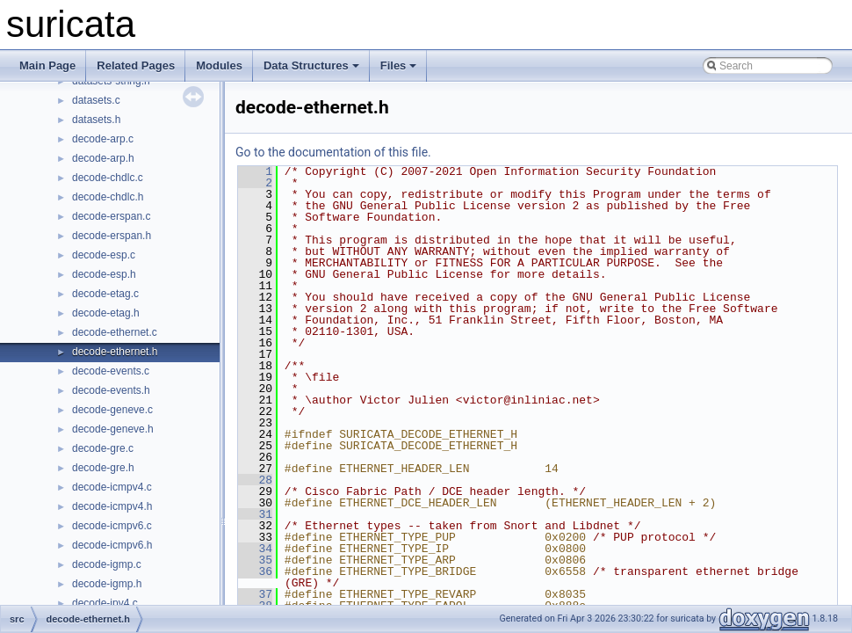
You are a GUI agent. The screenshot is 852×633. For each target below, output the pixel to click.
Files (398, 65)
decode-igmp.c (106, 564)
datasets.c (96, 100)
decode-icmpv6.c (112, 526)
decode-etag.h (106, 313)
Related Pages (136, 65)
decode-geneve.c (112, 410)
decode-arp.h (103, 158)
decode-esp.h (104, 274)
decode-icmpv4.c (112, 487)
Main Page (47, 65)
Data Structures (311, 65)
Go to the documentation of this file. (333, 152)
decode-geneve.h (113, 429)
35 (255, 560)
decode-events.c (110, 371)
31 (255, 514)
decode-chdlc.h (107, 197)
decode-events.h (111, 390)
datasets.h (96, 119)
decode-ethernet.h (114, 352)
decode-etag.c (105, 293)
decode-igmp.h (106, 584)
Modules (219, 65)
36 (255, 571)
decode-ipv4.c (105, 603)
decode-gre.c (103, 448)
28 (255, 480)
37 (255, 594)
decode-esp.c (103, 255)
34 (255, 549)
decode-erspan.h (111, 235)
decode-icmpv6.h (112, 545)
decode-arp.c (103, 139)
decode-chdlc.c (107, 177)
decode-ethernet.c (114, 332)
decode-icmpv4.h (112, 506)
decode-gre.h (103, 468)
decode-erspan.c (111, 216)
